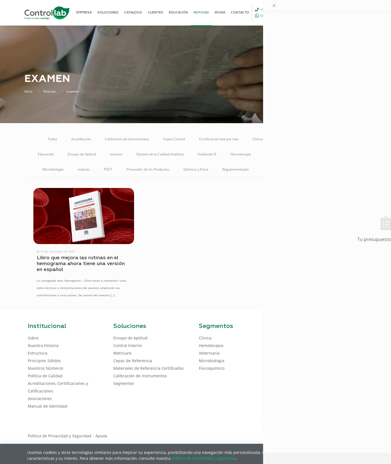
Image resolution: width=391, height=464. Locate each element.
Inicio (28, 91)
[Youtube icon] (345, 435)
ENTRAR (350, 12)
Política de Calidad (45, 375)
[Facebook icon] (327, 435)
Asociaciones (40, 398)
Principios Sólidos (44, 360)
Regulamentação (235, 169)
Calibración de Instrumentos (127, 139)
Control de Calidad (291, 139)
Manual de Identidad (47, 406)
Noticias (49, 91)
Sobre (33, 338)
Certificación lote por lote (218, 139)
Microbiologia (211, 360)
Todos (52, 139)
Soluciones (308, 169)
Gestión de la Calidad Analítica (160, 154)
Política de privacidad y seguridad (203, 458)
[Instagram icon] (354, 435)
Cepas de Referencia (132, 360)
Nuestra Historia (43, 345)
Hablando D (207, 154)
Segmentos (123, 383)
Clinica (205, 338)
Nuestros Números (45, 368)
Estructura (37, 353)
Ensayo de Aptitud (82, 154)
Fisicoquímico (211, 368)
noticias (84, 169)
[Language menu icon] (325, 12)
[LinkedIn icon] (336, 435)
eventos (116, 154)
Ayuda (101, 435)
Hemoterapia (240, 154)
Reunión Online (274, 169)
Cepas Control (174, 139)
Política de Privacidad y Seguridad (60, 435)
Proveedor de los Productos (148, 169)
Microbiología (53, 169)
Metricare (345, 154)
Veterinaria (340, 169)
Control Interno (331, 139)
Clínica (257, 139)
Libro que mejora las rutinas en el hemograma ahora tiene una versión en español (81, 263)
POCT (108, 169)
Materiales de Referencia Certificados (294, 154)
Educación (46, 154)
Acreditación (81, 139)
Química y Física (195, 169)
